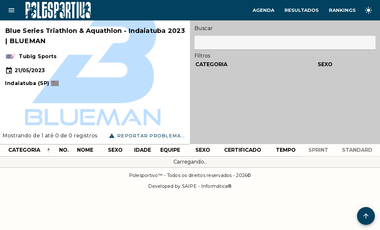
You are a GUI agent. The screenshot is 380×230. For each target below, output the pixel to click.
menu (11, 10)
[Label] (285, 43)
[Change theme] (368, 10)
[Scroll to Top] (366, 216)
